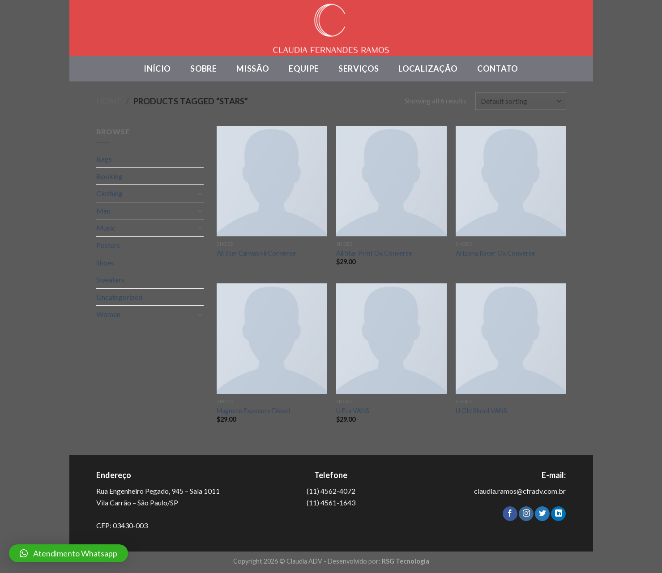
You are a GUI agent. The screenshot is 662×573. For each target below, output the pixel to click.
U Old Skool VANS (481, 411)
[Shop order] (520, 101)
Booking (109, 176)
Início (157, 68)
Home (109, 101)
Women (108, 314)
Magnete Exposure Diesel (253, 411)
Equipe (304, 68)
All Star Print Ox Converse (374, 253)
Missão (252, 68)
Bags (104, 158)
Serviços (358, 68)
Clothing (109, 193)
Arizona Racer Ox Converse (495, 253)
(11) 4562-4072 (331, 491)
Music (105, 227)
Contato (497, 68)
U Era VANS (352, 411)
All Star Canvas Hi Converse (256, 253)
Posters (108, 245)
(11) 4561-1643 (331, 502)
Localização (427, 68)
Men (103, 210)
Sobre (203, 68)
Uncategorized (119, 297)
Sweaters (110, 279)
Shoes (105, 262)
